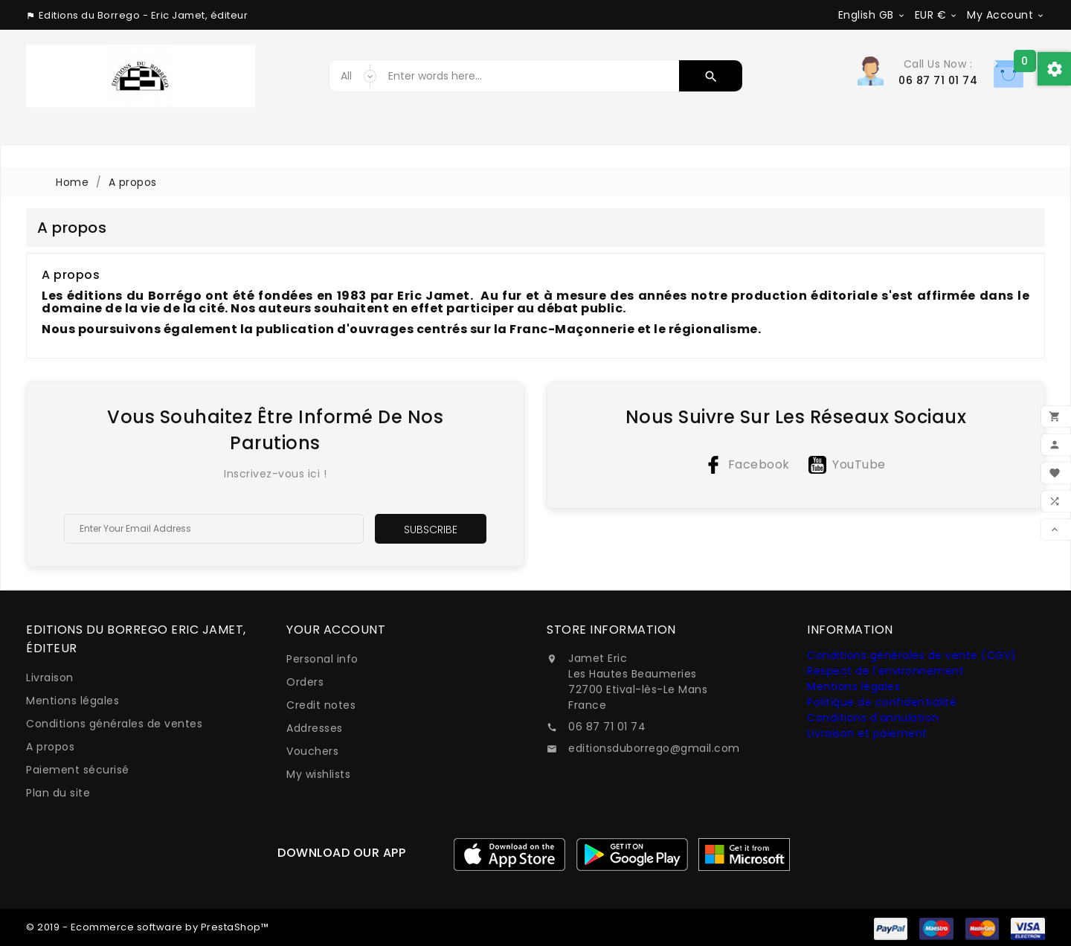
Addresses (314, 728)
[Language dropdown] (872, 15)
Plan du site (58, 792)
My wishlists (318, 774)
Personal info (322, 658)
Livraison (50, 677)
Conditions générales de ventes (114, 723)
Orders (305, 682)
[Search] (530, 75)
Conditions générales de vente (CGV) (912, 655)
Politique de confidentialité (881, 702)
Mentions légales (72, 700)
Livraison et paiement (867, 733)
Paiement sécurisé (77, 769)
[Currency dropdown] (937, 15)
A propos (50, 746)
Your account (335, 629)
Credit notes (321, 705)
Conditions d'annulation (873, 717)
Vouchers (312, 751)
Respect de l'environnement (885, 670)
